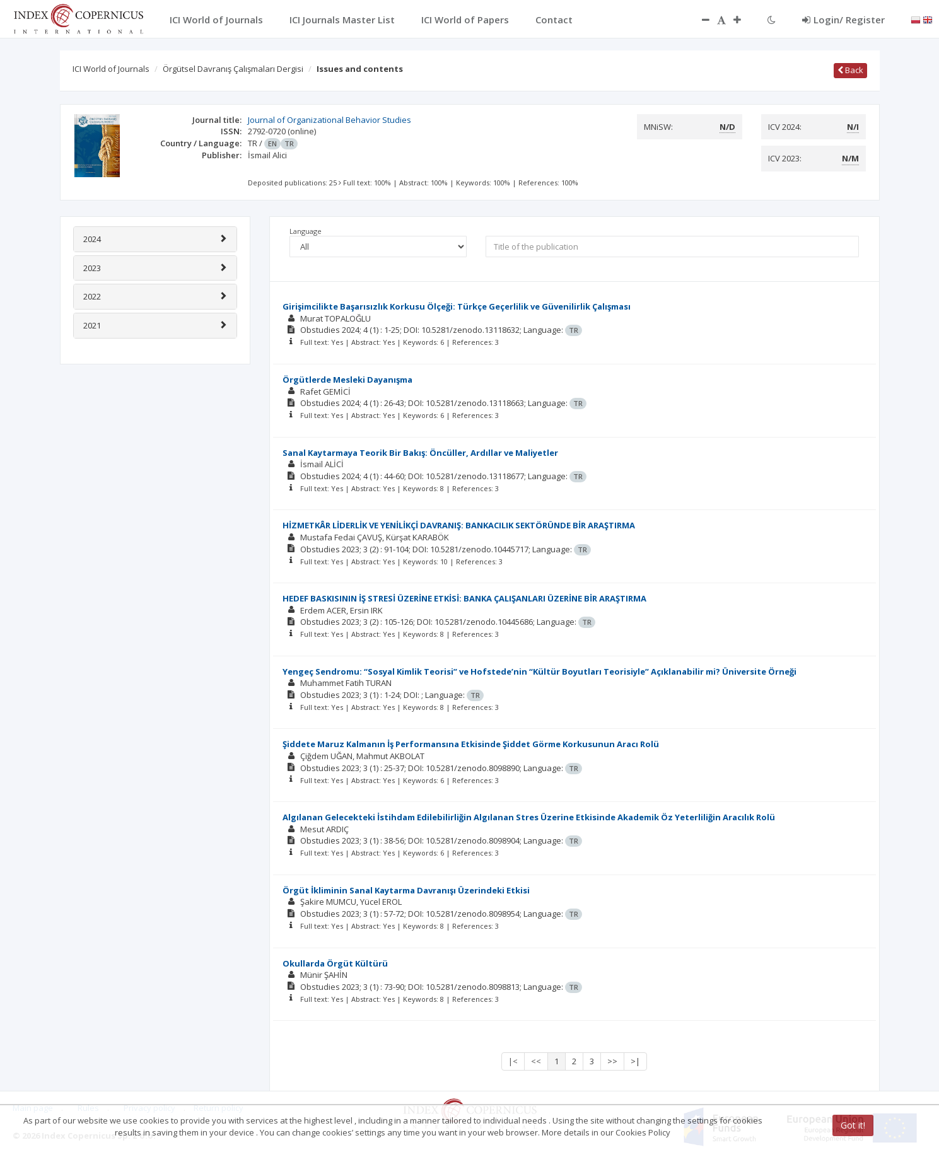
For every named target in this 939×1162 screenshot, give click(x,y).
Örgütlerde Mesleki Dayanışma (347, 379)
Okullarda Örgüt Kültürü (335, 963)
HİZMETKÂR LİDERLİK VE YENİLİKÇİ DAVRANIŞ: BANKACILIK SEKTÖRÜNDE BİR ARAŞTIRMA (459, 525)
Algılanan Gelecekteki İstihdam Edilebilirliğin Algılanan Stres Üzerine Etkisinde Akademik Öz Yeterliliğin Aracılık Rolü (529, 817)
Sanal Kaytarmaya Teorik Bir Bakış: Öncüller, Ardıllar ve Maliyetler (420, 452)
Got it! (853, 1125)
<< (536, 1061)
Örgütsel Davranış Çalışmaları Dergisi (233, 68)
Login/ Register (843, 19)
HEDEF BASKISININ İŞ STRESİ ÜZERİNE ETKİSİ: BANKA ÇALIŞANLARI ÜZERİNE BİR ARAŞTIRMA (464, 598)
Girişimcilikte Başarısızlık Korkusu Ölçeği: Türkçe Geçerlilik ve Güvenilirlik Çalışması (457, 306)
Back (850, 70)
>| (635, 1061)
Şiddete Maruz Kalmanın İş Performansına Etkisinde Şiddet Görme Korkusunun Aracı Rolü (471, 744)
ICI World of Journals (111, 68)
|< (513, 1061)
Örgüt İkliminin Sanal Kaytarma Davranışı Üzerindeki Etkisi (406, 890)
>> (612, 1061)
